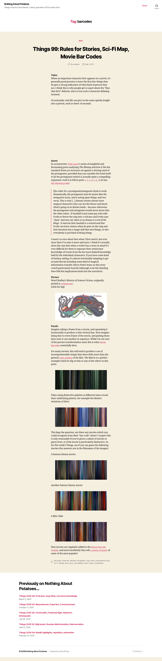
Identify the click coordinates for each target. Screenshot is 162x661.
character (65, 561)
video (96, 563)
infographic (81, 561)
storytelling (83, 563)
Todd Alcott (73, 164)
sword (90, 563)
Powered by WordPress (59, 655)
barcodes (57, 561)
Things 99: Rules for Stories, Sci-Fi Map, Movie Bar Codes (81, 52)
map (88, 561)
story (76, 563)
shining (65, 563)
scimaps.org (67, 284)
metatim (76, 65)
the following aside (61, 183)
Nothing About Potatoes (17, 4)
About (144, 6)
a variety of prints (99, 550)
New (81, 41)
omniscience (101, 561)
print (55, 563)
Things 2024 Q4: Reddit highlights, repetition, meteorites (48, 636)
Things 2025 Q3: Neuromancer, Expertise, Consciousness (49, 604)
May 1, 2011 (89, 65)
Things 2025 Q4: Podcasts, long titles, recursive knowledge (50, 596)
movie (93, 561)
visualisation (103, 563)
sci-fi (60, 563)
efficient (73, 561)
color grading (66, 358)
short (71, 563)
